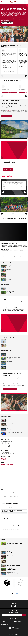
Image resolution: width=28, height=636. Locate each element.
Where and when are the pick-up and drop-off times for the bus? (14, 514)
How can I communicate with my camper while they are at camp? (14, 499)
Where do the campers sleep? (14, 522)
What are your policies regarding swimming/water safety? (14, 507)
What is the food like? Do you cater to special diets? (14, 496)
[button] (12, 213)
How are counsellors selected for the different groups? (14, 525)
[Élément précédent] (2, 214)
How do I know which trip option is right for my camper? (14, 529)
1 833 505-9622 (3, 458)
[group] (9, 61)
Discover (9, 92)
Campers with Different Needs (14, 532)
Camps (2, 5)
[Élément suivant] (26, 76)
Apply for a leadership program (9, 389)
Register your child (7, 169)
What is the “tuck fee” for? (14, 518)
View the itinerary (5, 446)
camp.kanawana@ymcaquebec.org (7, 464)
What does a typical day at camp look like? (14, 492)
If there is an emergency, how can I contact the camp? (14, 503)
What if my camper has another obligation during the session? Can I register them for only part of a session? (14, 511)
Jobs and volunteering (4, 624)
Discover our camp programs (7, 22)
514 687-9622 (3, 459)
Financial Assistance (17, 621)
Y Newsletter (3, 621)
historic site (9, 110)
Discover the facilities (6, 116)
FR (26, 1)
